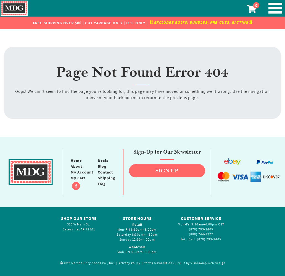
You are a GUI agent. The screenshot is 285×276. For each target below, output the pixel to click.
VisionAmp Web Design (208, 263)
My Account (82, 172)
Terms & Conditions (159, 263)
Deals (103, 160)
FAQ (101, 184)
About (76, 166)
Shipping (106, 178)
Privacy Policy (129, 263)
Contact (105, 172)
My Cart (78, 178)
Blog (102, 166)
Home (76, 160)
